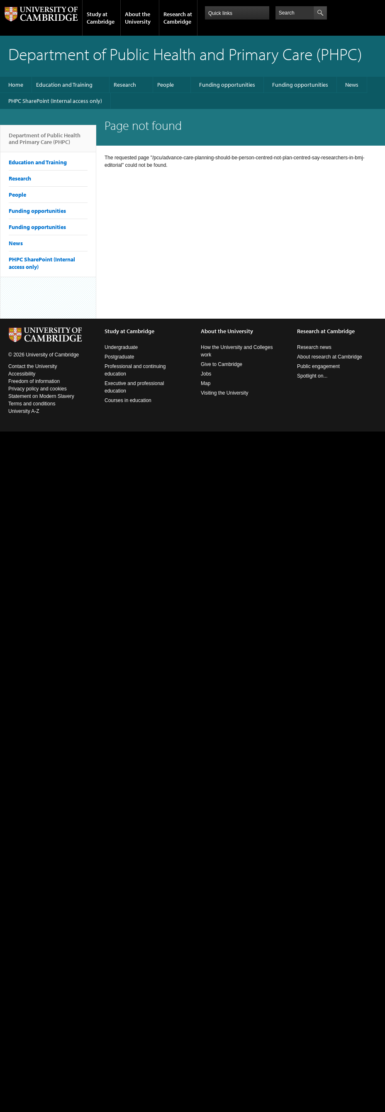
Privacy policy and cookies (37, 389)
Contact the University (32, 366)
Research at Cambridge (177, 17)
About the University (138, 17)
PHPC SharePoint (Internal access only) (55, 101)
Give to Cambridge (221, 364)
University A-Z (23, 411)
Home (15, 84)
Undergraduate (121, 347)
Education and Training (64, 84)
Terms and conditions (31, 404)
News (351, 84)
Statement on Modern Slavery (41, 396)
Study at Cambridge (101, 17)
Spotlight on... (312, 376)
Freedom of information (34, 381)
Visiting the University (225, 393)
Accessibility (21, 374)
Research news (314, 347)
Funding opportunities (227, 84)
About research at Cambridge (329, 357)
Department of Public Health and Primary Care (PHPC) (44, 142)
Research (125, 84)
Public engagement (318, 366)
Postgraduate (119, 357)
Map (205, 383)
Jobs (206, 374)
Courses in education (128, 400)
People (165, 84)
